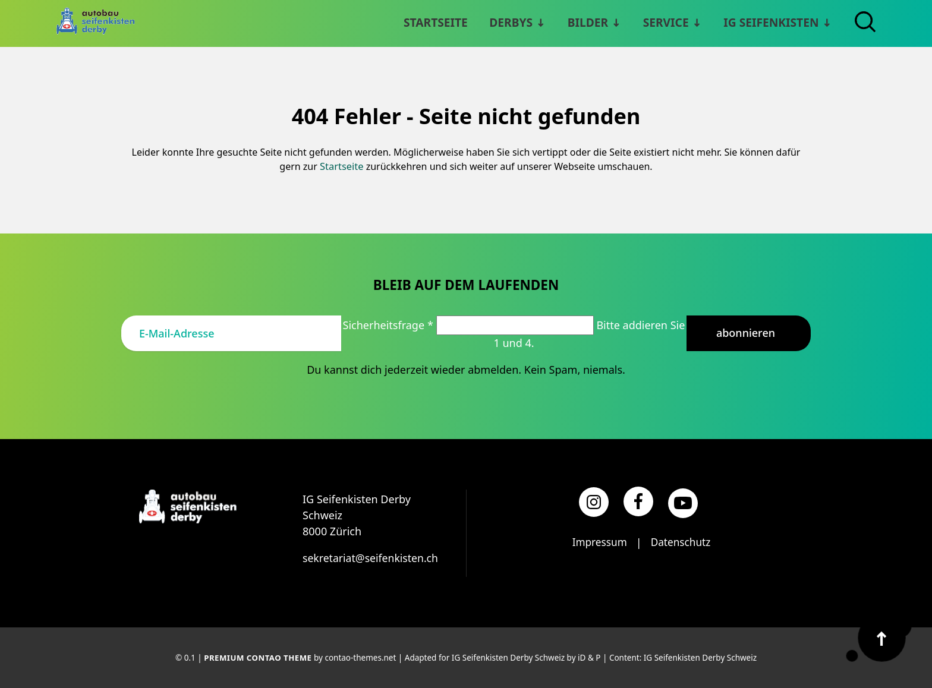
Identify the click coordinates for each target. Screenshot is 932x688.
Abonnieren (745, 332)
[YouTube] (683, 502)
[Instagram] (594, 501)
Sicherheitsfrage (389, 324)
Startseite (341, 165)
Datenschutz (681, 541)
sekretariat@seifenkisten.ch (372, 557)
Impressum (597, 541)
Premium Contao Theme (258, 657)
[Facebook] (638, 500)
